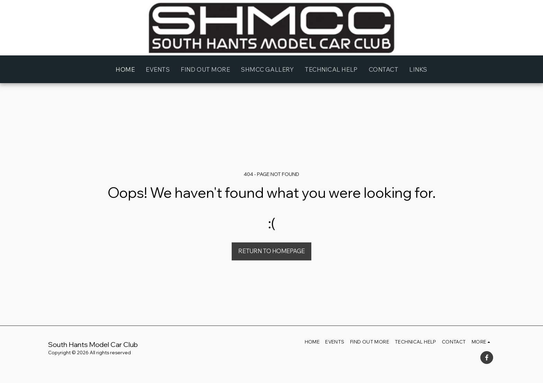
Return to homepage (271, 251)
